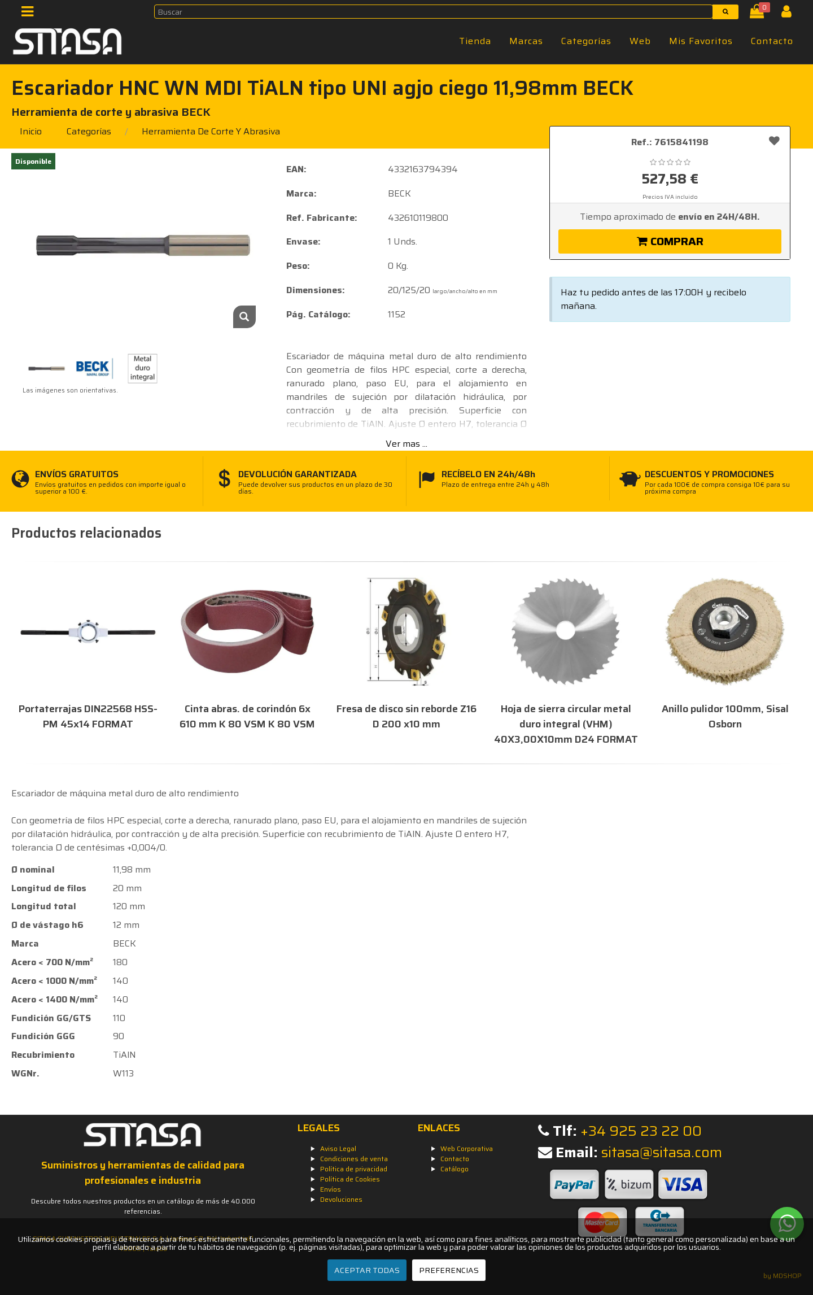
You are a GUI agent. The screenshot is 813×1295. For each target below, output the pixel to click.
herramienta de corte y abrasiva (211, 131)
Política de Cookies (350, 1179)
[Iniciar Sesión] (791, 14)
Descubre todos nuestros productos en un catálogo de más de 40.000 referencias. (143, 1206)
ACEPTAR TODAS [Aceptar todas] (367, 1270)
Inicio (31, 131)
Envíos (330, 1189)
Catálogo (454, 1168)
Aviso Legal (338, 1148)
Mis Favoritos (701, 41)
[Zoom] (244, 317)
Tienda (475, 41)
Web (640, 41)
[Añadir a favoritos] (774, 140)
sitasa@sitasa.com (661, 1152)
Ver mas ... (406, 444)
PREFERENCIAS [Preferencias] (449, 1270)
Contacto (772, 41)
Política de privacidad (353, 1168)
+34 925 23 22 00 (641, 1131)
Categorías (586, 41)
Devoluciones (341, 1199)
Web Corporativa (466, 1148)
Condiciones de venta (354, 1158)
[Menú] (31, 14)
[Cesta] (759, 14)
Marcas (526, 41)
